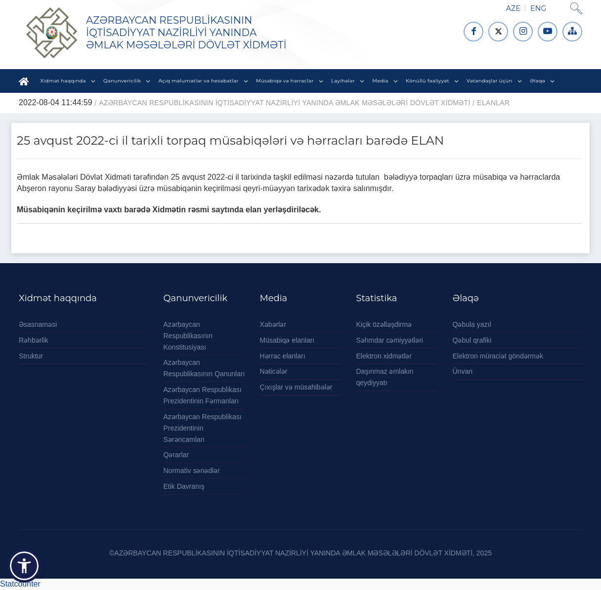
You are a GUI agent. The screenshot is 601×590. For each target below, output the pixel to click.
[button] (24, 565)
